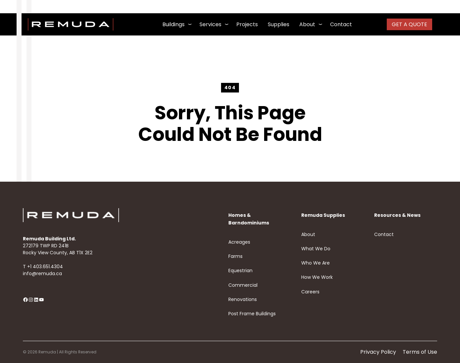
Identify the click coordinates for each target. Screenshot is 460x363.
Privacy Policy (378, 352)
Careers (310, 291)
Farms (235, 256)
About (308, 234)
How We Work (317, 277)
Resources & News (397, 215)
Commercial (243, 285)
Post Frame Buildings (252, 313)
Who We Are (315, 263)
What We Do (315, 248)
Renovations (242, 299)
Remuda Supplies (323, 215)
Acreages (239, 242)
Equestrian (240, 270)
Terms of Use (420, 352)
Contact (384, 234)
